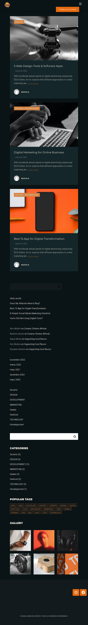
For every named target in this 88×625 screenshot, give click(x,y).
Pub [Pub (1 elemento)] (23, 513)
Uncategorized (17, 424)
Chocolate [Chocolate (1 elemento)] (31, 505)
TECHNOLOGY (16, 419)
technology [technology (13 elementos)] (55, 513)
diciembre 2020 (17, 374)
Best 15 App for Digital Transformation (39, 238)
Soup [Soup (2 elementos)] (37, 513)
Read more (33, 83)
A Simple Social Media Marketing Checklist (30, 313)
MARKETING (16, 405)
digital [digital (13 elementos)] (73, 505)
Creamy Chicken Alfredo (35, 328)
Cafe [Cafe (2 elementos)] (13, 505)
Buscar (58, 286)
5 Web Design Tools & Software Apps (38, 66)
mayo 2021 (15, 369)
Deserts (14, 390)
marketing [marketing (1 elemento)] (48, 509)
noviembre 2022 (17, 359)
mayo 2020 (15, 379)
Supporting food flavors (36, 339)
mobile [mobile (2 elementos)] (68, 509)
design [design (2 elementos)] (63, 505)
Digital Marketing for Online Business (39, 152)
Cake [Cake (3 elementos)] (20, 505)
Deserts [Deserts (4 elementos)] (53, 505)
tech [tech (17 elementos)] (45, 513)
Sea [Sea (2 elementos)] (29, 513)
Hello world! (15, 298)
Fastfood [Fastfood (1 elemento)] (15, 509)
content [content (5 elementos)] (43, 505)
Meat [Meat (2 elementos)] (59, 509)
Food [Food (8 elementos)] (25, 509)
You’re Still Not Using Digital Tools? (26, 318)
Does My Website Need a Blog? (25, 303)
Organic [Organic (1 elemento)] (14, 513)
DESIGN (13, 395)
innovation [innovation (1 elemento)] (36, 509)
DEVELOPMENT (17, 399)
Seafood (14, 414)
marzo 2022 (15, 364)
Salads (13, 409)
